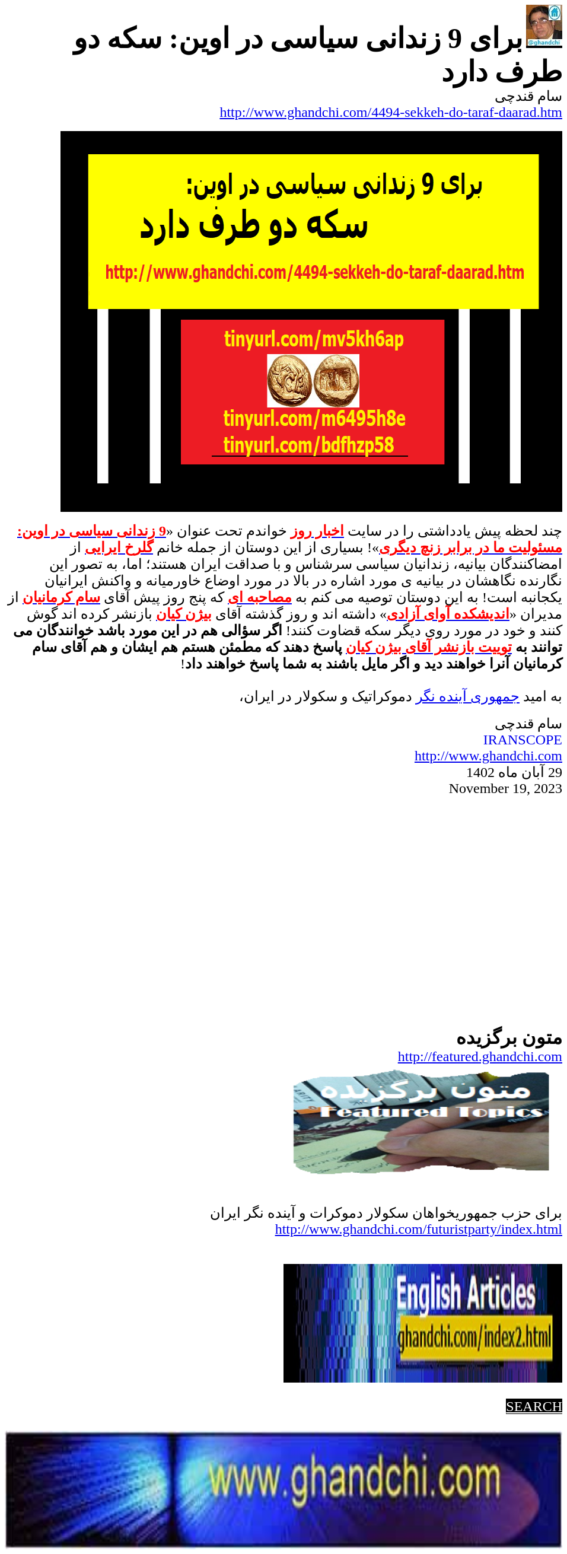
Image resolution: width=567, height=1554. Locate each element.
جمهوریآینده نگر (468, 696)
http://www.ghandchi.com (488, 755)
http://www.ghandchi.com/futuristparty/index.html (418, 1229)
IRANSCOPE (522, 739)
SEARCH (534, 1406)
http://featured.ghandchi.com (480, 1056)
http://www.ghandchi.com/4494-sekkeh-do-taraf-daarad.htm (390, 112)
